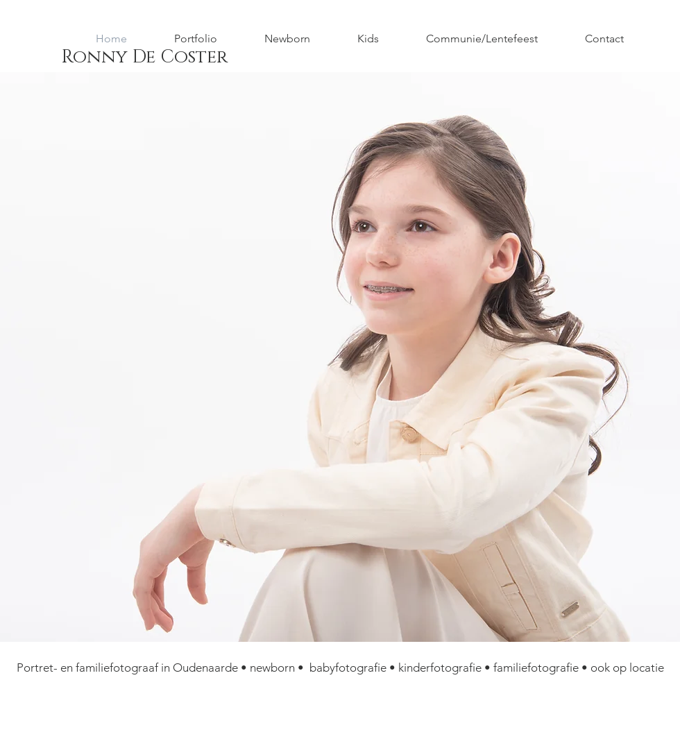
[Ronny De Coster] (144, 57)
